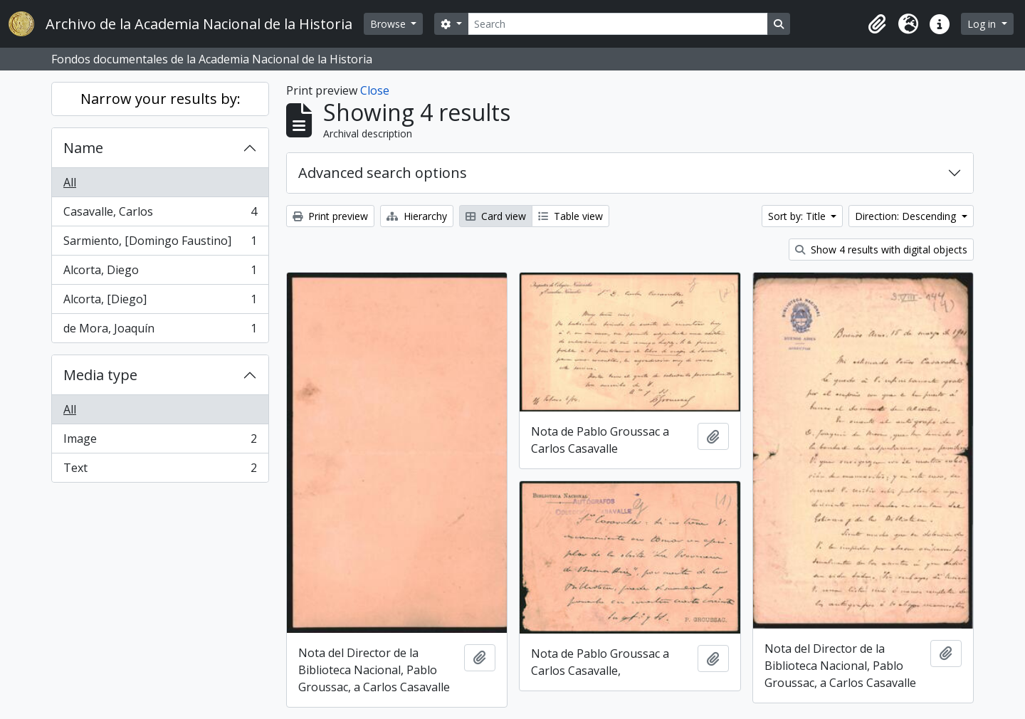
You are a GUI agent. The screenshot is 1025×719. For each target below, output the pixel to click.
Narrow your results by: (160, 98)
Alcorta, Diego (160, 273)
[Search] (618, 24)
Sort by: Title (798, 216)
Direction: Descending (907, 216)
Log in (983, 24)
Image (160, 441)
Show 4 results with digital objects (881, 249)
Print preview (330, 216)
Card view (496, 216)
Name (83, 147)
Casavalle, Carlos (160, 214)
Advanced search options (382, 172)
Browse (389, 24)
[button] (877, 24)
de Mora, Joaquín (160, 331)
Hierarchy (417, 216)
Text (160, 470)
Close (374, 90)
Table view (570, 216)
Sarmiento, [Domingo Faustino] (160, 244)
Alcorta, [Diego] (160, 302)
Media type (100, 374)
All (69, 182)
